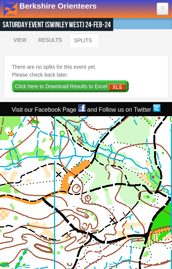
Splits (83, 38)
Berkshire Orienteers (58, 5)
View (20, 40)
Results (50, 40)
